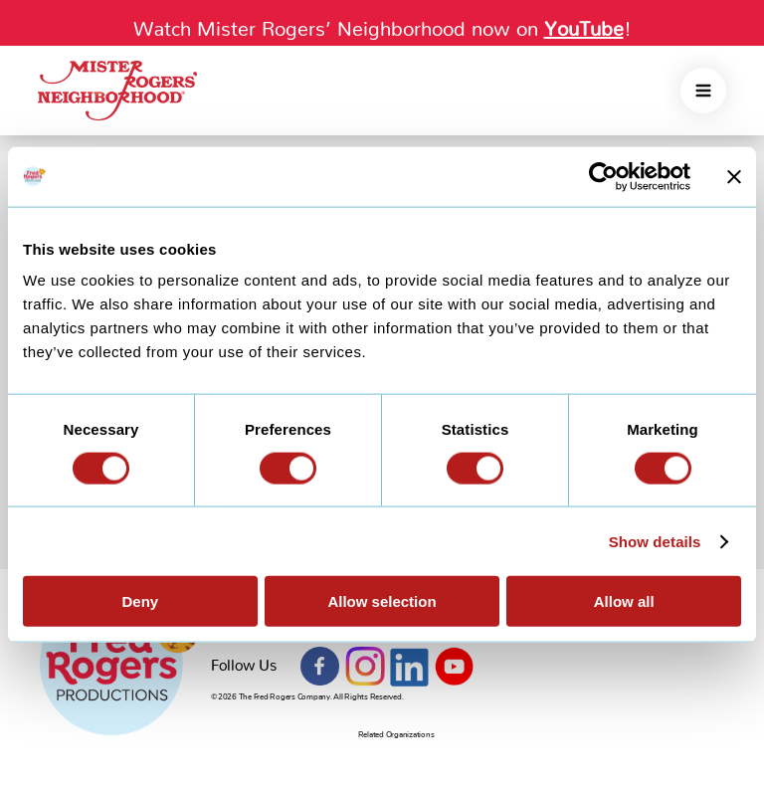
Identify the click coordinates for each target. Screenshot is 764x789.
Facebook (320, 667)
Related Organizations (396, 734)
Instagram (365, 667)
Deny (139, 601)
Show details (655, 540)
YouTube (455, 667)
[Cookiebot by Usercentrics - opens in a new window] (603, 176)
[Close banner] (734, 176)
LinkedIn (410, 667)
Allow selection (381, 601)
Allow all (624, 601)
